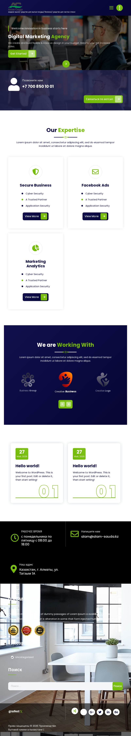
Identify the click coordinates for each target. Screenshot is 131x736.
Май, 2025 (22, 453)
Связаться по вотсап (104, 99)
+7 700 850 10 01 (38, 86)
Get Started (23, 53)
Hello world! (28, 466)
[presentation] (66, 64)
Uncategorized (24, 657)
